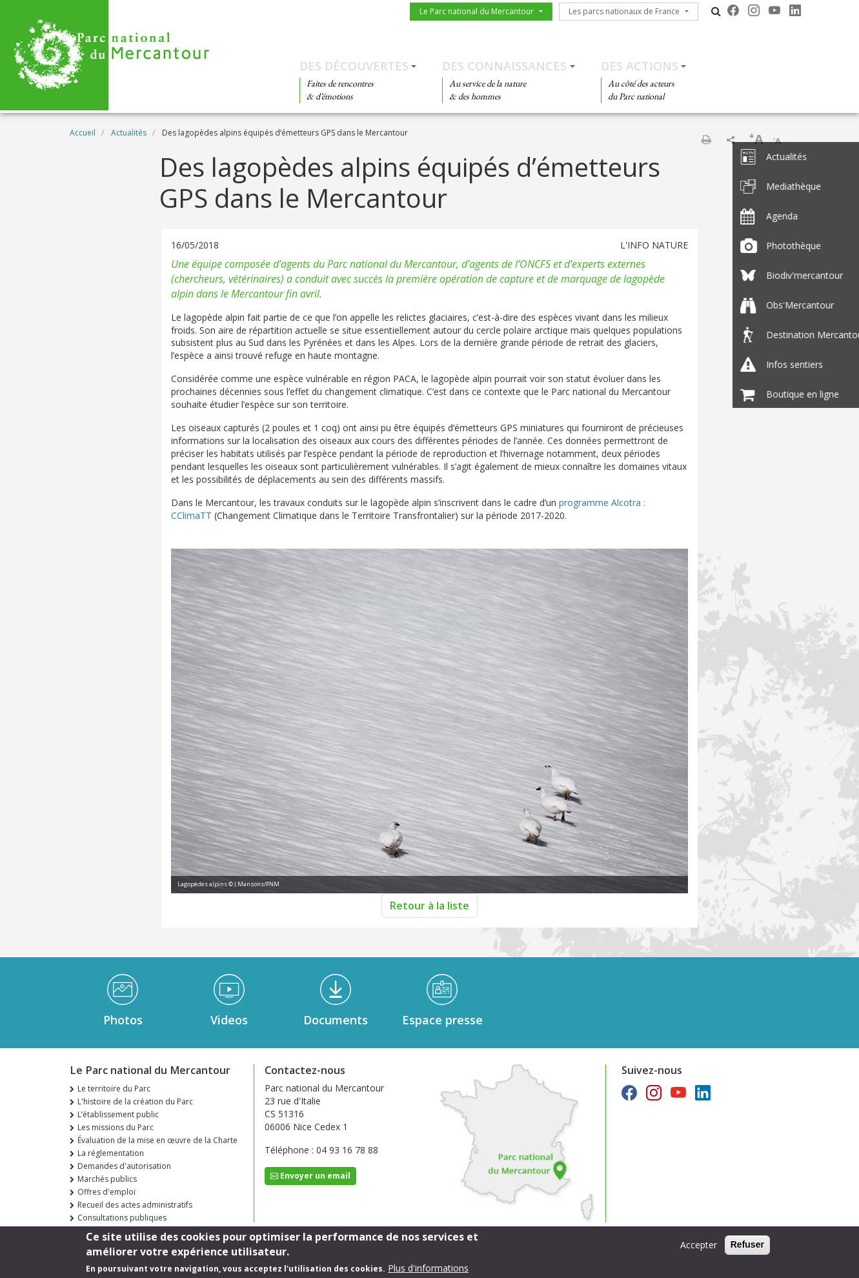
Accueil (83, 132)
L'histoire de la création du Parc (135, 1101)
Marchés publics (107, 1178)
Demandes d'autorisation (124, 1166)
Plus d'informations (428, 1271)
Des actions (639, 66)
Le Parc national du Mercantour (476, 11)
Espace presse (442, 1020)
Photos (123, 1020)
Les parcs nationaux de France (624, 11)
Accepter (698, 1248)
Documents (335, 1020)
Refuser (747, 1247)
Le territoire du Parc (113, 1088)
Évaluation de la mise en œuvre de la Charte (157, 1140)
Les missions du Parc (115, 1127)
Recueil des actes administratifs (134, 1204)
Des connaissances (504, 66)
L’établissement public (118, 1114)
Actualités (129, 132)
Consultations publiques (122, 1217)
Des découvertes (354, 66)
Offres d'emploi (106, 1191)
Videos (229, 1020)
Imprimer (706, 139)
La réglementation (110, 1153)
